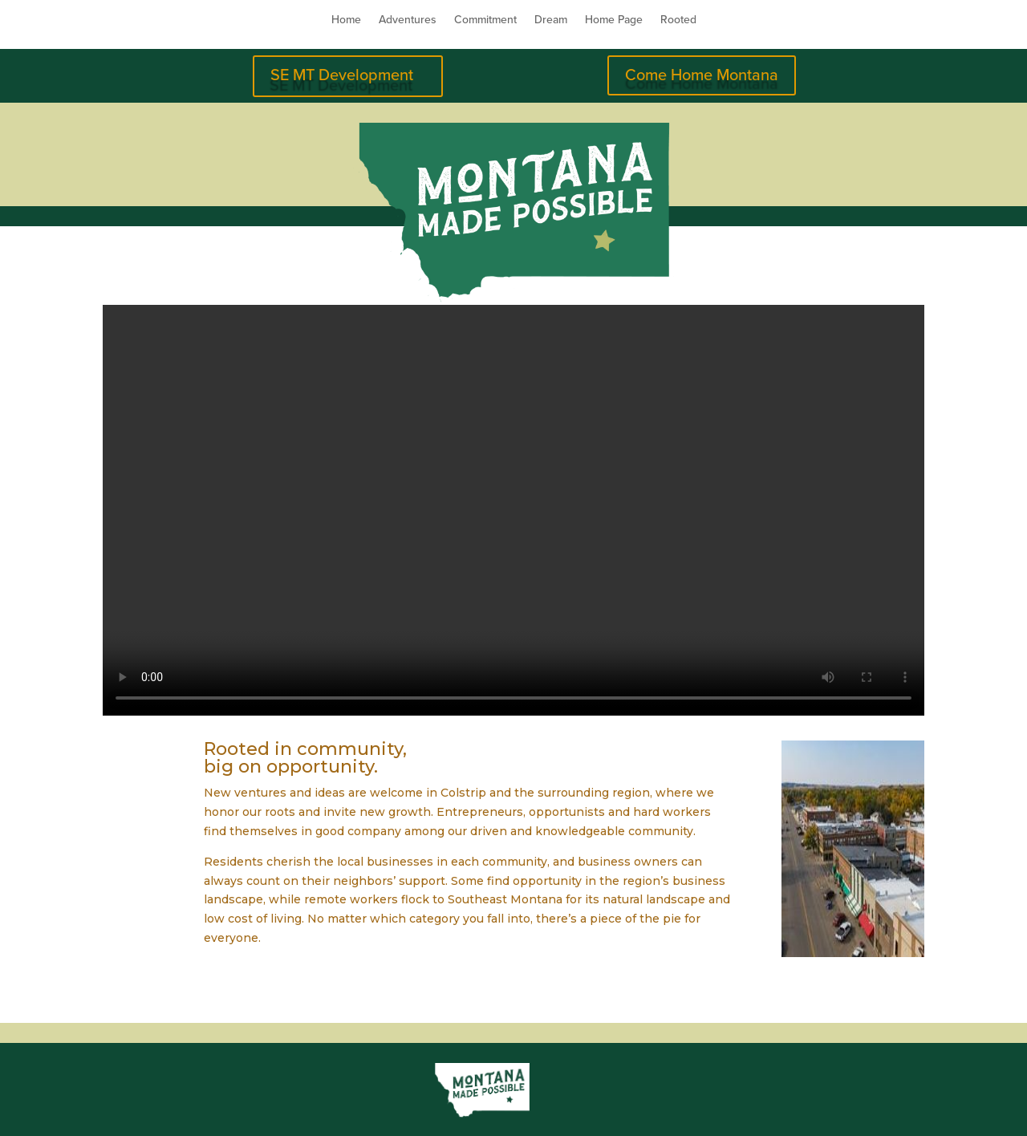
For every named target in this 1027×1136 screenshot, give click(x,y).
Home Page (614, 20)
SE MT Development (341, 75)
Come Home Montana (701, 75)
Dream (550, 20)
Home (346, 20)
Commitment (485, 20)
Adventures (407, 20)
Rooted (678, 20)
